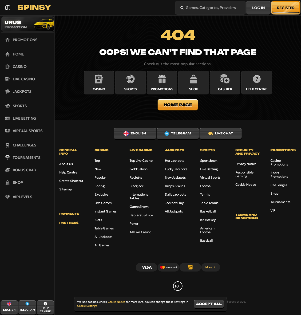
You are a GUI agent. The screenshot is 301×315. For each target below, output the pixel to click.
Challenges (278, 185)
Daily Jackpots (175, 194)
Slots (98, 220)
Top (97, 160)
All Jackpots (103, 237)
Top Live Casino (141, 160)
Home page (177, 104)
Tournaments (280, 202)
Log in (258, 7)
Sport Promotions (279, 175)
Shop (274, 193)
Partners (69, 222)
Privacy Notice (245, 164)
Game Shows (139, 207)
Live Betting (209, 169)
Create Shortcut (71, 181)
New (98, 169)
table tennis (209, 203)
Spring (99, 186)
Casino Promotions (279, 162)
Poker (134, 223)
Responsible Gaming (244, 174)
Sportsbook (209, 160)
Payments (69, 214)
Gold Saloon (138, 169)
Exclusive (101, 194)
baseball (206, 240)
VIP (272, 210)
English (134, 133)
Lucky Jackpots (176, 169)
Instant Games (106, 211)
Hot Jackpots (174, 160)
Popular (100, 177)
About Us (66, 164)
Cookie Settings (87, 305)
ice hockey (208, 220)
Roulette (136, 177)
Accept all (209, 304)
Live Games (103, 203)
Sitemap (65, 189)
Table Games (104, 228)
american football (207, 230)
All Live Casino (140, 232)
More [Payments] (210, 267)
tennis (205, 194)
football (206, 186)
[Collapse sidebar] (7, 7)
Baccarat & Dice (141, 215)
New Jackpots (175, 177)
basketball (208, 211)
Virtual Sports (210, 177)
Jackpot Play (174, 203)
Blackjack (136, 186)
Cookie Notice (245, 184)
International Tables (139, 196)
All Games (102, 245)
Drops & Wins (175, 186)
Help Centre (68, 172)
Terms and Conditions (246, 216)
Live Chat (220, 133)
